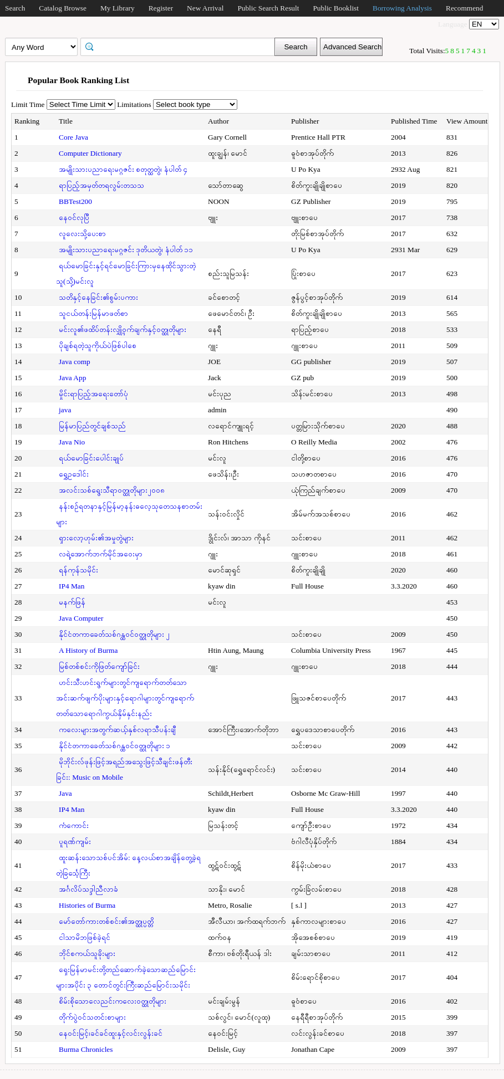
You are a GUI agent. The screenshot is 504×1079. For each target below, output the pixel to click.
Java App (72, 378)
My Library (117, 8)
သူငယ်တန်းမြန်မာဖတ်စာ (93, 313)
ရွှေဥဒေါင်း (74, 474)
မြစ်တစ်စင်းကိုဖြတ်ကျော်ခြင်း (99, 666)
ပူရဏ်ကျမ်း (75, 841)
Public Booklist (336, 8)
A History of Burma (88, 650)
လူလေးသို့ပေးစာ (82, 233)
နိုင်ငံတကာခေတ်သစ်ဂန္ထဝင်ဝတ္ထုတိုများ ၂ (114, 634)
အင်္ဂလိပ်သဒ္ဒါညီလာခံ (88, 889)
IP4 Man (71, 586)
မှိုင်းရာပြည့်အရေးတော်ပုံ (93, 394)
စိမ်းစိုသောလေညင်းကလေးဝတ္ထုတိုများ (112, 1001)
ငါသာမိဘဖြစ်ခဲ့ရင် (84, 937)
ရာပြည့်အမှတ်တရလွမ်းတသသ (101, 185)
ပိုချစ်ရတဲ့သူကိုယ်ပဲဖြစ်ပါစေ (97, 345)
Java (65, 793)
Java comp (74, 361)
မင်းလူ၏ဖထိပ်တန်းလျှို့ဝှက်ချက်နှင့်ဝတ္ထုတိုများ (122, 329)
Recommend (464, 8)
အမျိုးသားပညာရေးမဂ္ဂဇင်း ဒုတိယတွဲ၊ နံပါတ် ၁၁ (126, 250)
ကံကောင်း (74, 825)
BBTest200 (75, 201)
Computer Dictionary (90, 153)
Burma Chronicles (86, 1049)
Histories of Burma (87, 905)
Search (15, 8)
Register (161, 8)
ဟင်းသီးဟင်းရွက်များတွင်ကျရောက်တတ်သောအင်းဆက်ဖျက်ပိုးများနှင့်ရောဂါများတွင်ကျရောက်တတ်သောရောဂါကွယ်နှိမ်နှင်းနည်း (125, 698)
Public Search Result (268, 8)
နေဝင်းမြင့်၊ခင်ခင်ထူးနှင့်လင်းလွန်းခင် (110, 1033)
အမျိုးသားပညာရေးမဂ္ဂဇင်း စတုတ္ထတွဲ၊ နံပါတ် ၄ (123, 169)
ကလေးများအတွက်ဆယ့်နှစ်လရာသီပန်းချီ (117, 729)
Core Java (73, 137)
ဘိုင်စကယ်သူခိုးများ (87, 953)
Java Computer (81, 618)
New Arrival (205, 8)
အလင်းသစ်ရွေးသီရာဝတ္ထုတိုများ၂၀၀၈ (112, 490)
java (65, 410)
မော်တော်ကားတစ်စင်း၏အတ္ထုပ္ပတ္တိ (106, 921)
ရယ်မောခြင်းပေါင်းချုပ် (91, 458)
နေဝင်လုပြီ (74, 217)
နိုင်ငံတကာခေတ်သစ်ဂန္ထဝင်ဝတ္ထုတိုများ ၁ (114, 746)
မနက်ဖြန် (72, 602)
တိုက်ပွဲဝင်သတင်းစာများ (92, 1017)
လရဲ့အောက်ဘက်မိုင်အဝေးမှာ (100, 554)
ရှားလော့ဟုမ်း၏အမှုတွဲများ (96, 538)
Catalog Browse (62, 8)
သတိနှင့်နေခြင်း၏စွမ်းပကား (98, 297)
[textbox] (181, 46)
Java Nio (72, 442)
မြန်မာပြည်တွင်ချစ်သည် (92, 426)
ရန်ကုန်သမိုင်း (78, 570)
